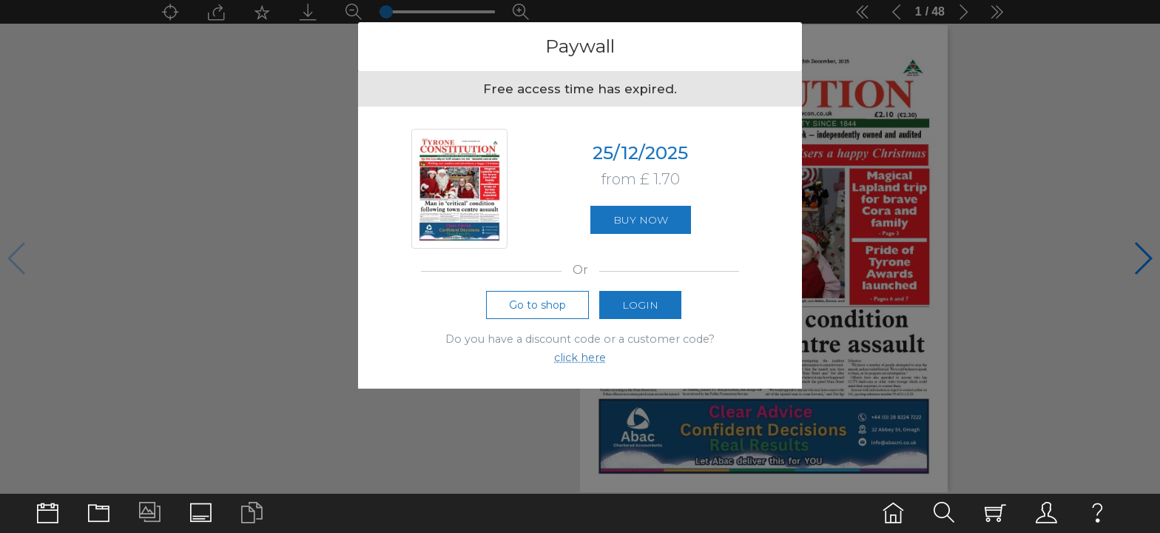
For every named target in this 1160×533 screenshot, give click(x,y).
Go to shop (537, 305)
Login (640, 305)
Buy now (640, 220)
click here (580, 357)
